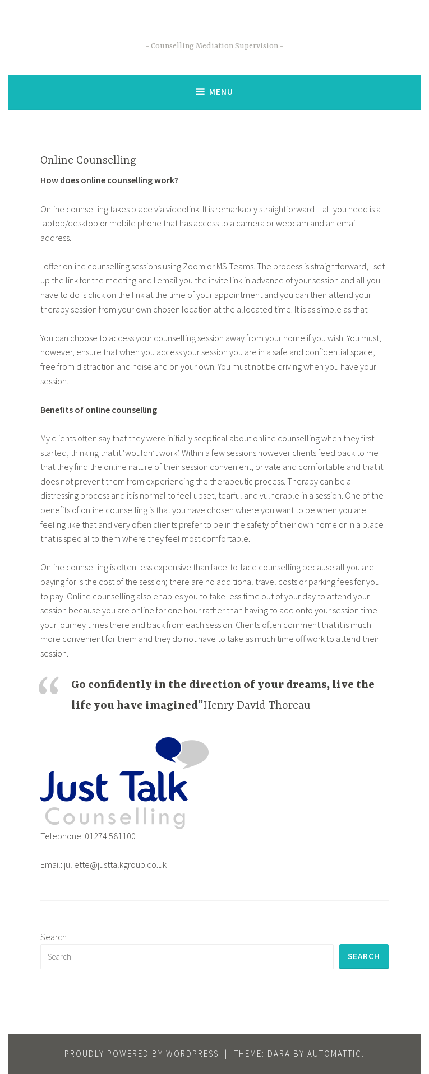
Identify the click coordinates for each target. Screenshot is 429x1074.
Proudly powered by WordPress (141, 1053)
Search (53, 936)
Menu (221, 91)
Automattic (334, 1053)
